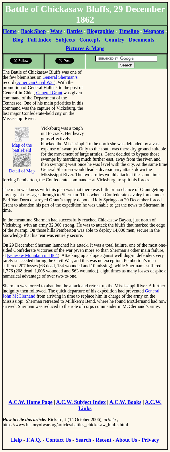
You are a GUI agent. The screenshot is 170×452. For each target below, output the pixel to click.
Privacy (150, 440)
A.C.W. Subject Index (81, 402)
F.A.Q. (33, 440)
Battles (75, 31)
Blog (18, 40)
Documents (141, 40)
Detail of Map (22, 168)
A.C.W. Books (125, 402)
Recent (104, 440)
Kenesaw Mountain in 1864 (32, 255)
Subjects (65, 40)
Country (114, 40)
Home (10, 31)
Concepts (90, 40)
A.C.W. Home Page (31, 402)
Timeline (129, 31)
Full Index (40, 40)
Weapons (153, 31)
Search (83, 440)
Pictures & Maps (85, 48)
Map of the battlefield (22, 145)
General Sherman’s (60, 77)
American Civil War (35, 82)
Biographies (100, 31)
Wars (56, 31)
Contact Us (58, 440)
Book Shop (33, 31)
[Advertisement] (126, 105)
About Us (126, 440)
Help (16, 440)
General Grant (49, 92)
